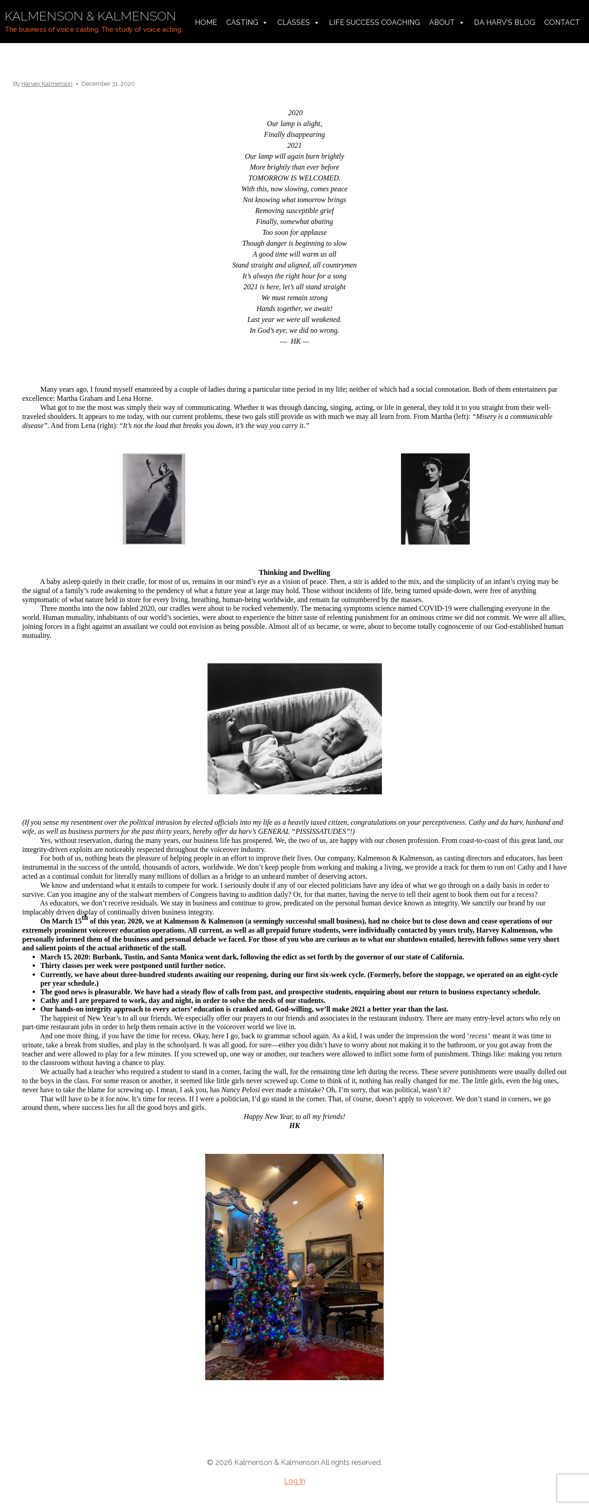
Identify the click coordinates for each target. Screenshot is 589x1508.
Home (206, 22)
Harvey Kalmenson (46, 83)
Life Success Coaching (374, 22)
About (447, 23)
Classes (298, 23)
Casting (247, 23)
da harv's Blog (504, 22)
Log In (294, 1481)
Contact (562, 22)
